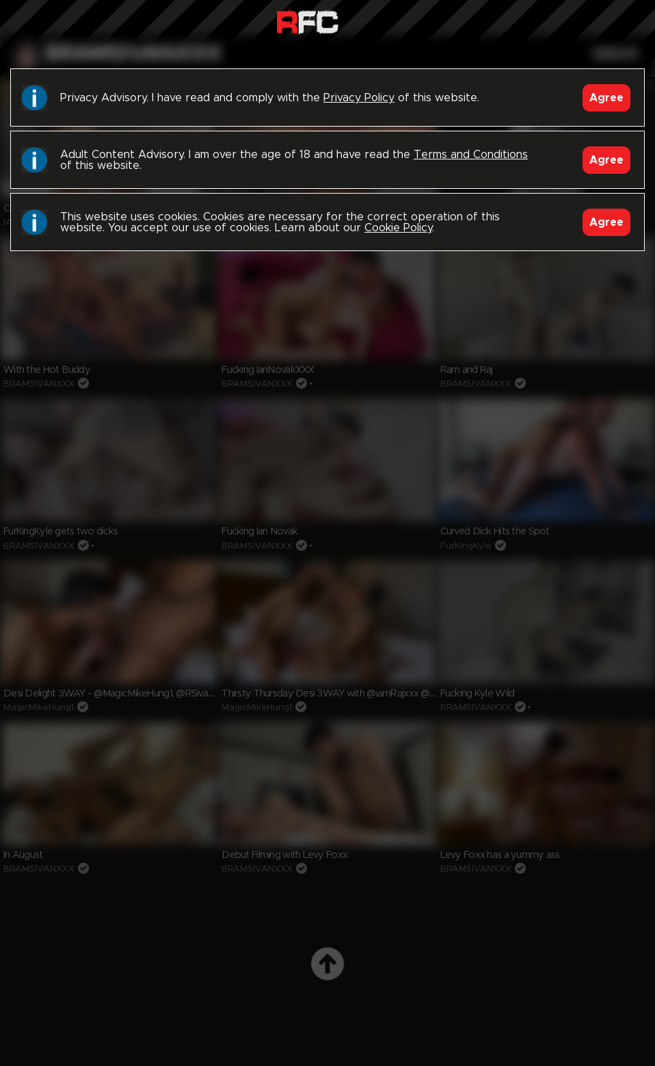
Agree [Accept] (606, 97)
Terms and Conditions (471, 154)
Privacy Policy (359, 97)
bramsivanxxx (133, 54)
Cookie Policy (398, 227)
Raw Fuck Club (307, 21)
